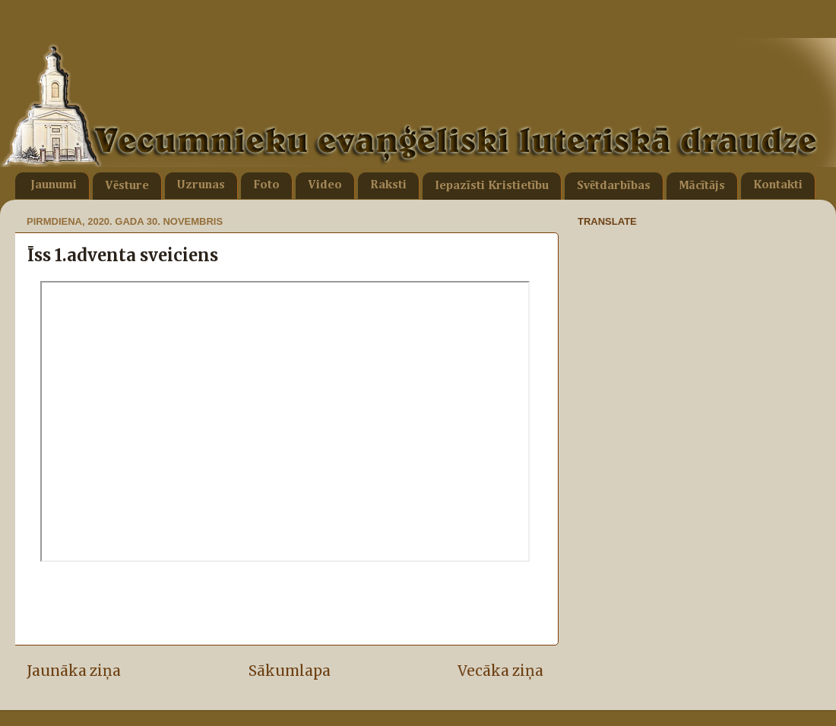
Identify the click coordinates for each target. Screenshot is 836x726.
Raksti (388, 185)
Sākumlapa (290, 670)
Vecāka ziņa (500, 670)
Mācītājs (702, 186)
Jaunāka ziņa (74, 670)
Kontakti (778, 185)
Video (325, 185)
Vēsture (127, 186)
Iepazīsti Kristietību (492, 186)
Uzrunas (201, 185)
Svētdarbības (614, 186)
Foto (266, 185)
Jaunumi (53, 185)
